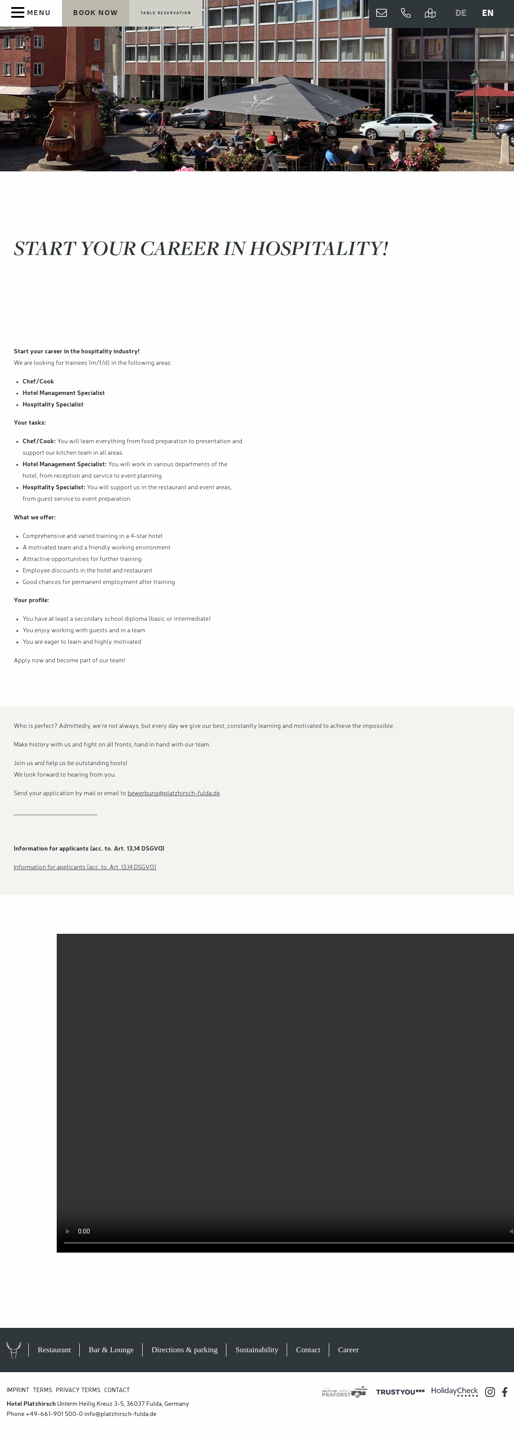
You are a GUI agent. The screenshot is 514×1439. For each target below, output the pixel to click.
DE (461, 13)
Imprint (18, 1390)
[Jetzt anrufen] (406, 14)
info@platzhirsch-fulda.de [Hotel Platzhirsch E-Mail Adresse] (120, 1414)
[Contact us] (381, 14)
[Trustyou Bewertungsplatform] (400, 1392)
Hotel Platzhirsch (22, 1350)
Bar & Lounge (111, 1349)
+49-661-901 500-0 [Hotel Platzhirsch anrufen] (54, 1414)
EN (488, 13)
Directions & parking (185, 1349)
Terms (42, 1390)
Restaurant (54, 1349)
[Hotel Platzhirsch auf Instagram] (490, 1392)
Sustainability (256, 1349)
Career (348, 1349)
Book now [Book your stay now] (95, 13)
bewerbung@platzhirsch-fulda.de (174, 793)
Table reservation (165, 13)
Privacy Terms (78, 1390)
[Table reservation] (165, 14)
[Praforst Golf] (345, 1392)
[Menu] (31, 13)
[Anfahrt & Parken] (430, 14)
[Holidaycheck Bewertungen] (455, 1392)
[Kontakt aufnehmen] (381, 14)
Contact (308, 1349)
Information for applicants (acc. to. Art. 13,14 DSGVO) (85, 867)
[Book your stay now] (95, 14)
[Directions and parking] (430, 14)
